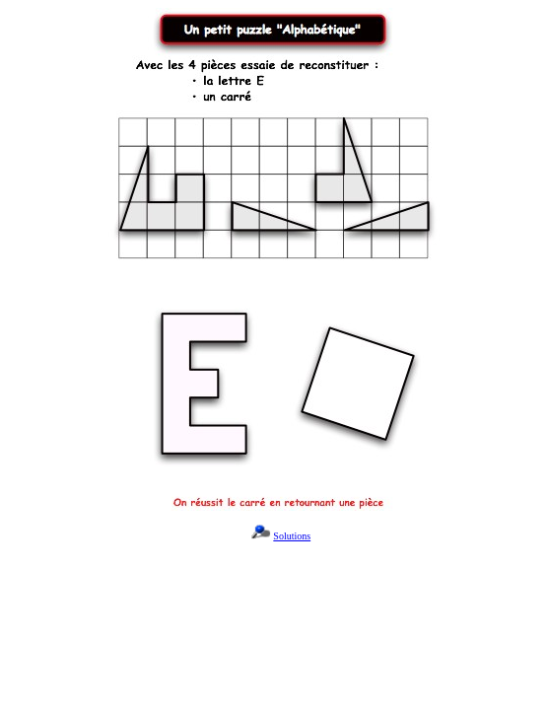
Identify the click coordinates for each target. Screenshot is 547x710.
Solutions (291, 536)
